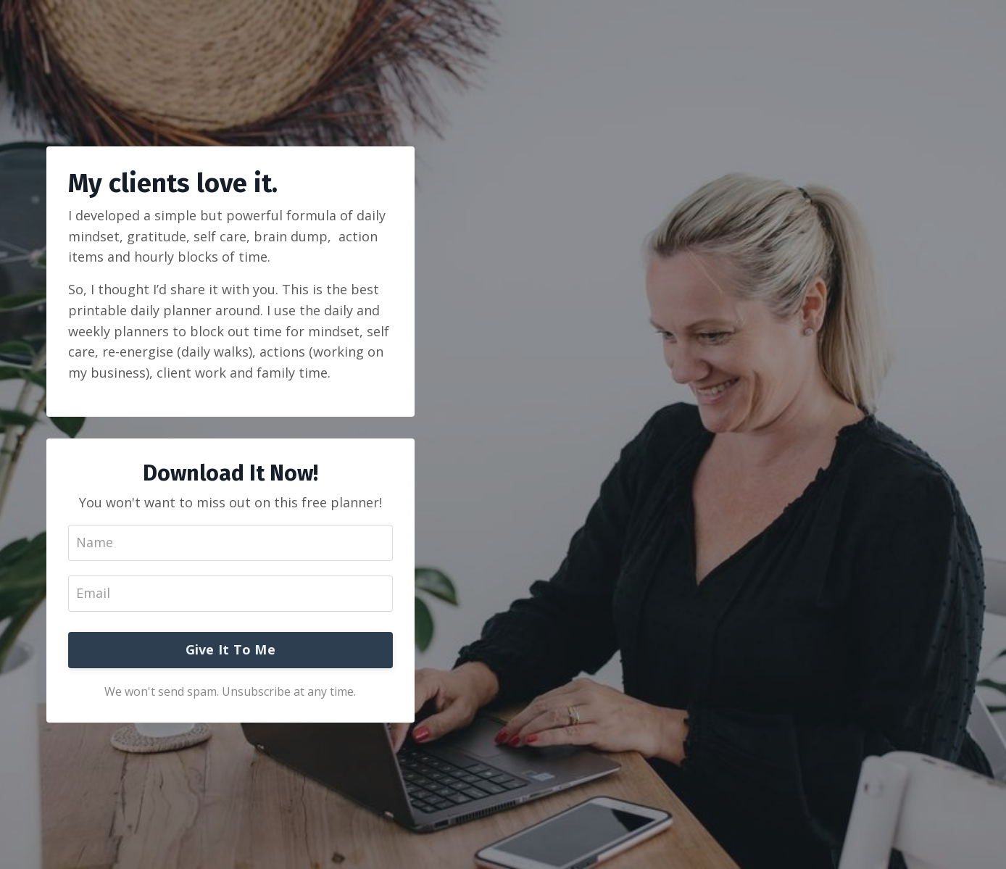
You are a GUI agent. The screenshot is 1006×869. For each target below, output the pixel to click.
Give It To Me (230, 649)
